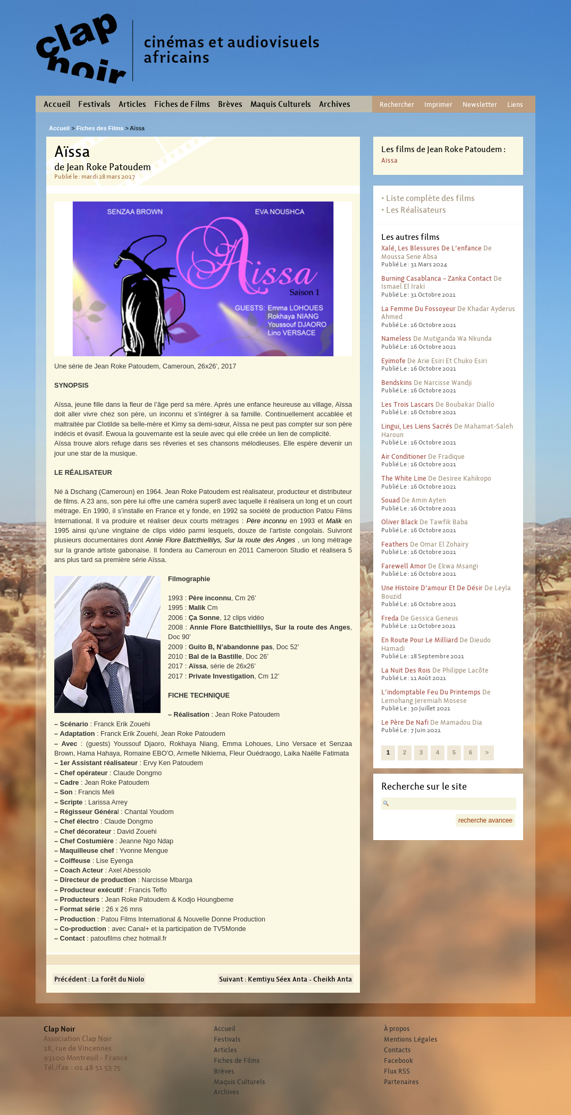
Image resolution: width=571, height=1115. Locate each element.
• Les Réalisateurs (413, 210)
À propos (397, 1029)
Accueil (57, 104)
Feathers (394, 544)
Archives (334, 104)
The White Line (403, 478)
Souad (390, 500)
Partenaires (401, 1082)
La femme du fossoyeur (418, 309)
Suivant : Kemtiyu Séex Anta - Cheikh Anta (285, 979)
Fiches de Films (182, 104)
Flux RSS (397, 1071)
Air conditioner (403, 456)
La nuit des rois (406, 670)
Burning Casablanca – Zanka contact (436, 278)
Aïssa (389, 160)
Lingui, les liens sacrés (416, 426)
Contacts (397, 1050)
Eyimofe (393, 361)
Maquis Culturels (280, 104)
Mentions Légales (411, 1039)
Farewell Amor (403, 566)
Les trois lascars (407, 404)
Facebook (398, 1061)
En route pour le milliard (419, 640)
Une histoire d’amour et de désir (432, 588)
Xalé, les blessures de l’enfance (431, 248)
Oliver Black (399, 522)
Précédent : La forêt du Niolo (99, 979)
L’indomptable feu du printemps (431, 692)
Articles (132, 104)
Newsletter (480, 104)
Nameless (396, 338)
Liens (515, 104)
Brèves (230, 104)
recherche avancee (485, 820)
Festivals (94, 104)
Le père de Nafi (405, 722)
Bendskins (396, 383)
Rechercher (397, 104)
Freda (390, 618)
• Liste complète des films (428, 198)
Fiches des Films (100, 128)
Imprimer (438, 104)
